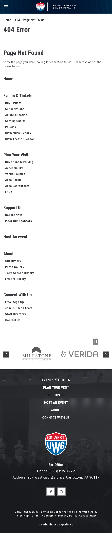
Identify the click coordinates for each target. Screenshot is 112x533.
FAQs (8, 192)
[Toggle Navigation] (6, 6)
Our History (13, 261)
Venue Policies (15, 174)
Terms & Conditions (43, 515)
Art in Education (16, 115)
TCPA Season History (19, 273)
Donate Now (13, 215)
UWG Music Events (18, 133)
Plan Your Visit (15, 154)
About (8, 253)
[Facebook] (50, 491)
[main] (56, 169)
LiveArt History (15, 279)
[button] (6, 354)
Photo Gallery (14, 267)
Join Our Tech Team (18, 308)
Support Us (12, 207)
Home (7, 20)
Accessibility (14, 168)
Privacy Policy (68, 515)
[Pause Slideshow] (95, 342)
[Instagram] (61, 491)
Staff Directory (15, 314)
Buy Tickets (13, 103)
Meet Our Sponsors (18, 221)
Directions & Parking (19, 162)
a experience (56, 524)
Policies (10, 127)
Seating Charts (15, 121)
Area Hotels (13, 180)
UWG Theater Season (19, 139)
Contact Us (12, 320)
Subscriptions (14, 109)
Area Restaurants (17, 186)
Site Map (23, 515)
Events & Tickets (17, 95)
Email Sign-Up (14, 302)
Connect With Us (17, 294)
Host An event (15, 236)
